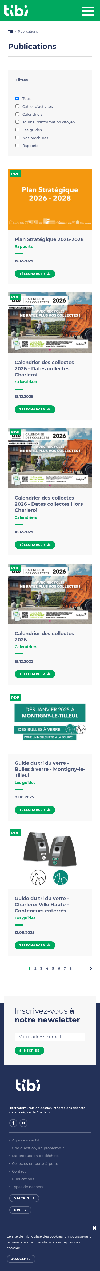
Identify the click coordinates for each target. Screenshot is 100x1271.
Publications (23, 1179)
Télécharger (32, 274)
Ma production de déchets (35, 1156)
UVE (17, 1210)
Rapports (26, 145)
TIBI (11, 31)
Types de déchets (27, 1187)
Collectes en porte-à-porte (35, 1163)
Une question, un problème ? (38, 1148)
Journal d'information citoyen (45, 122)
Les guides (28, 130)
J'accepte (21, 1259)
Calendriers (29, 114)
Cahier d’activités (34, 106)
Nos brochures (31, 138)
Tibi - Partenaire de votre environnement (16, 10)
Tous (23, 98)
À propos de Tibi (26, 1140)
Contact (19, 1171)
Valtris (21, 1198)
